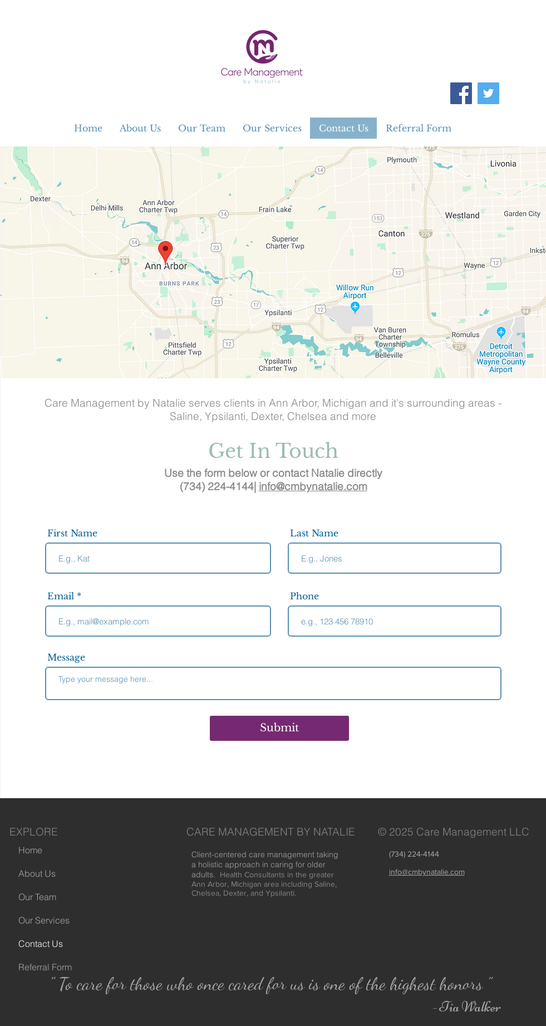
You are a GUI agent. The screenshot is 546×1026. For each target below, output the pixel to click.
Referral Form (45, 967)
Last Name (314, 533)
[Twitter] (488, 93)
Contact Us (40, 943)
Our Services (44, 920)
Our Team (37, 896)
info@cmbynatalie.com (313, 486)
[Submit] (279, 728)
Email (60, 596)
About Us (37, 873)
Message (66, 657)
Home (30, 850)
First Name (72, 533)
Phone (304, 596)
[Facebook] (461, 93)
